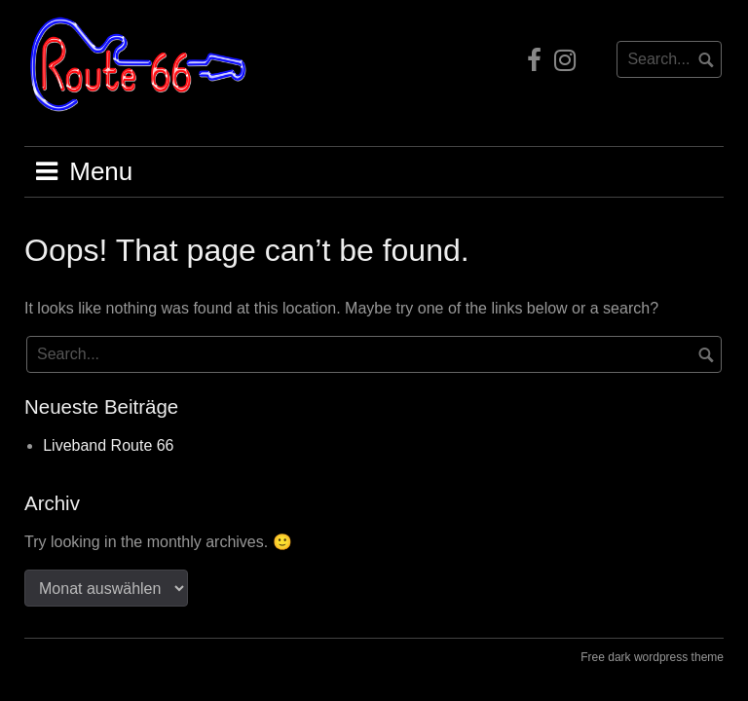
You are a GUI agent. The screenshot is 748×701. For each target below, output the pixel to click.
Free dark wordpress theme (652, 657)
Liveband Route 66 (108, 445)
